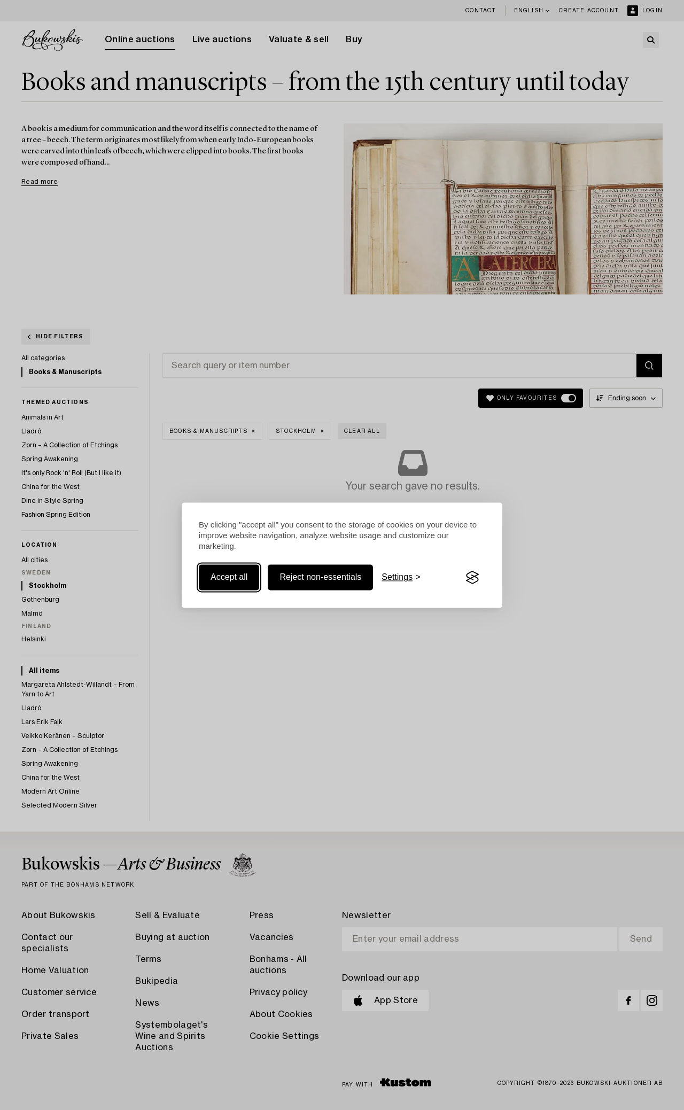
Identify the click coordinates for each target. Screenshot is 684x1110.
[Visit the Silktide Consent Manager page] (472, 578)
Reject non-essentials (320, 577)
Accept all (229, 577)
